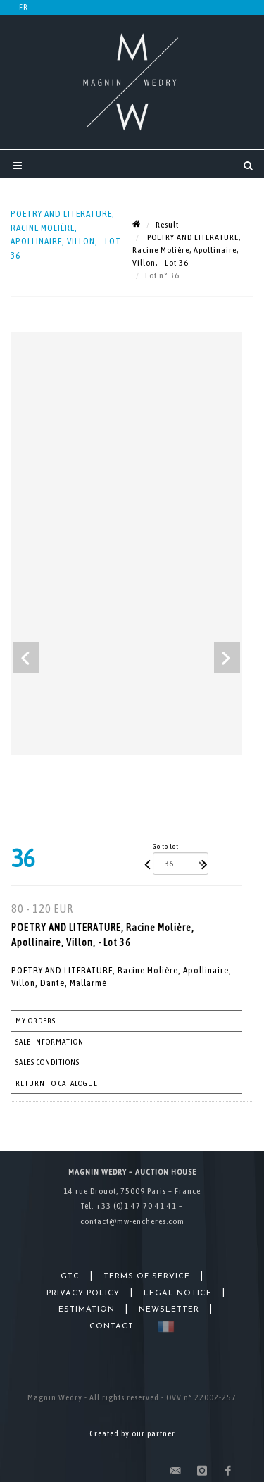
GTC (70, 1277)
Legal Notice (178, 1293)
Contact (111, 1327)
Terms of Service (146, 1277)
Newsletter (169, 1310)
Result (167, 225)
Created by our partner (132, 1433)
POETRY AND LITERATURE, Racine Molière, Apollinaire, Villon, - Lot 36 (186, 250)
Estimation (86, 1310)
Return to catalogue (56, 1083)
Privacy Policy (83, 1293)
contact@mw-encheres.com (132, 1221)
